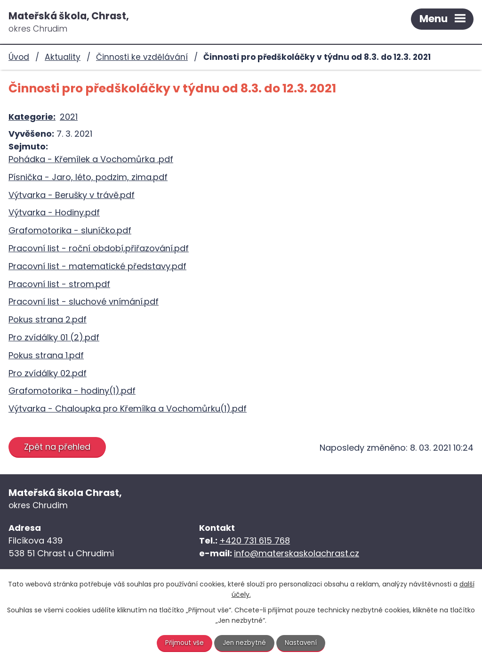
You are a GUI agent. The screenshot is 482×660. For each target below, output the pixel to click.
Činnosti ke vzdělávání (142, 57)
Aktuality (62, 57)
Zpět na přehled (58, 447)
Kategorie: (32, 117)
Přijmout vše (183, 642)
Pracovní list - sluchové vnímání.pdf (83, 301)
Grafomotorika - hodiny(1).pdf (72, 390)
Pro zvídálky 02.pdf (47, 373)
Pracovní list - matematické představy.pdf (97, 266)
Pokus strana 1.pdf (46, 355)
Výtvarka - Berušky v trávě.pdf (71, 195)
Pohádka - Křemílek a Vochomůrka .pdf (90, 159)
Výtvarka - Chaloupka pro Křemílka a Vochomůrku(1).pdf (127, 408)
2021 (69, 117)
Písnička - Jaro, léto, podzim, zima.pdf (88, 177)
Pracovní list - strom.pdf (59, 284)
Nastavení (302, 642)
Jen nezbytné (245, 642)
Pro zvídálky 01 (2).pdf (53, 337)
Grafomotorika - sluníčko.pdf (69, 230)
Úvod (18, 57)
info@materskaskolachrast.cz (296, 553)
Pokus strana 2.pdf (47, 319)
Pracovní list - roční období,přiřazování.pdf (98, 248)
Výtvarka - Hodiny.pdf (54, 212)
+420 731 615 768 (254, 540)
